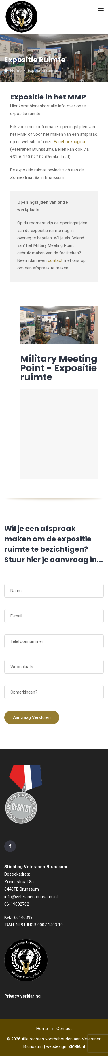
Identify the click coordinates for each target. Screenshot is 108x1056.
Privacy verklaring (22, 996)
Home (42, 1028)
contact (55, 260)
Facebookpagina (69, 141)
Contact (64, 1028)
